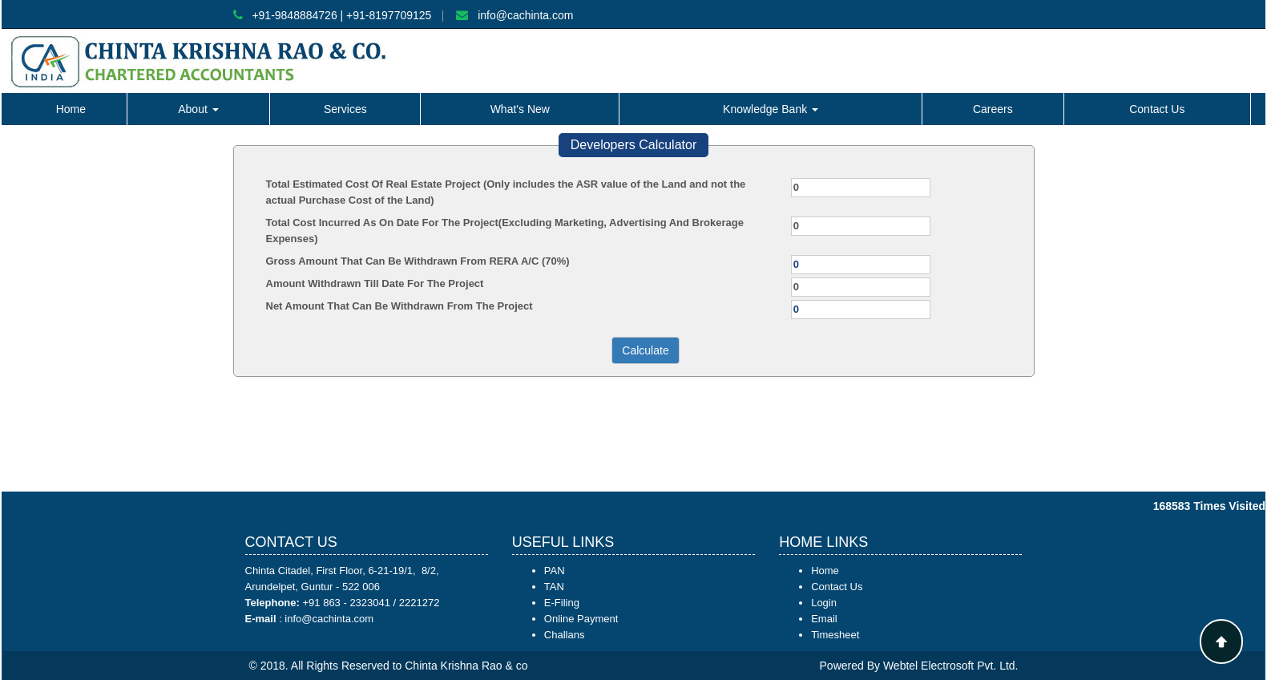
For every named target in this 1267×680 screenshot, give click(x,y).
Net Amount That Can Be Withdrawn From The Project (399, 306)
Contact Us (1156, 109)
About (198, 109)
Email (824, 619)
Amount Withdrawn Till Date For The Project (375, 283)
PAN (554, 571)
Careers (993, 109)
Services (345, 109)
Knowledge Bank (770, 109)
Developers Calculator (633, 145)
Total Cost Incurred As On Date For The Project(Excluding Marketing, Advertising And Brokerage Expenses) (505, 231)
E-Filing (561, 603)
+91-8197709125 (388, 15)
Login (824, 603)
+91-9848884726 (294, 15)
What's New (520, 109)
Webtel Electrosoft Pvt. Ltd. (951, 665)
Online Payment (581, 619)
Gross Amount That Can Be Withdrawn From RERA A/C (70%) (418, 261)
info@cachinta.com (525, 15)
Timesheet (835, 635)
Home (71, 109)
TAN (554, 587)
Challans (564, 635)
